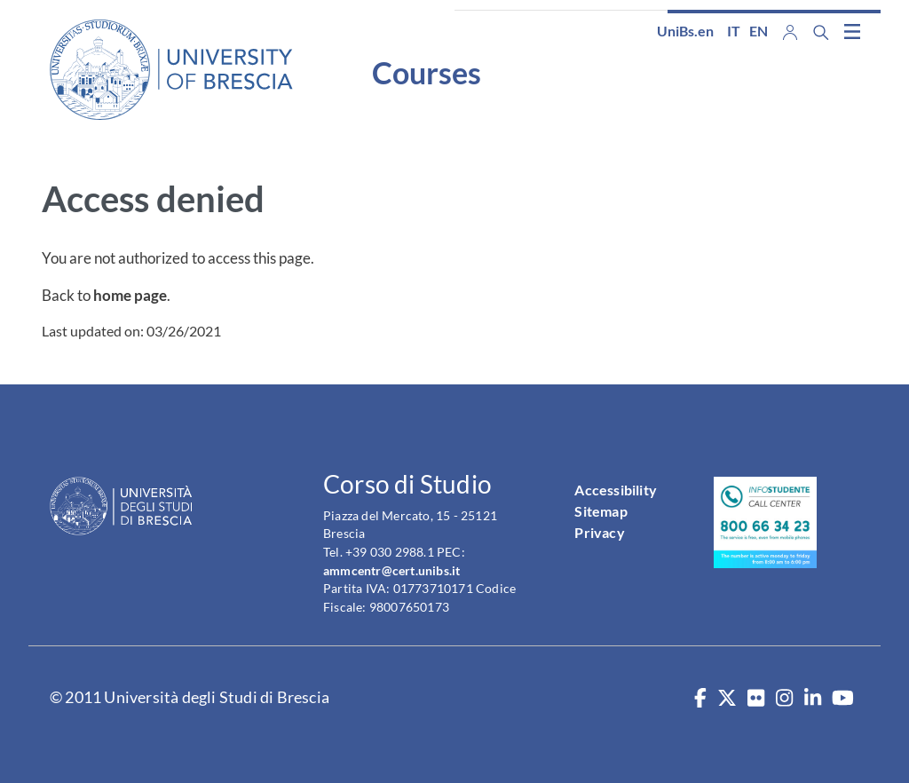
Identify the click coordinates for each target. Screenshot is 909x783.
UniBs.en (685, 30)
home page (130, 295)
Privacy (599, 532)
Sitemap (600, 510)
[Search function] (821, 32)
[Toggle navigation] (852, 31)
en (758, 30)
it (733, 30)
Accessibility (615, 489)
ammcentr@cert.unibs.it (391, 570)
